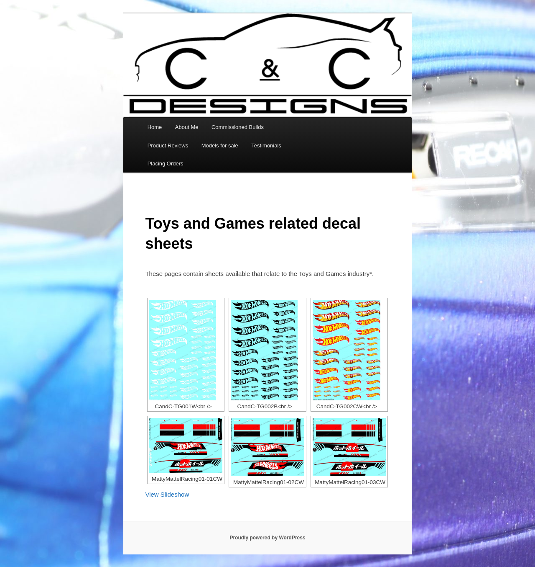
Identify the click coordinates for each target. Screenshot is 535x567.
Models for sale (219, 145)
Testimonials (266, 145)
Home (155, 127)
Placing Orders (165, 163)
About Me (187, 127)
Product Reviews (168, 145)
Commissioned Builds (237, 127)
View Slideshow (167, 494)
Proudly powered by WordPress (267, 538)
